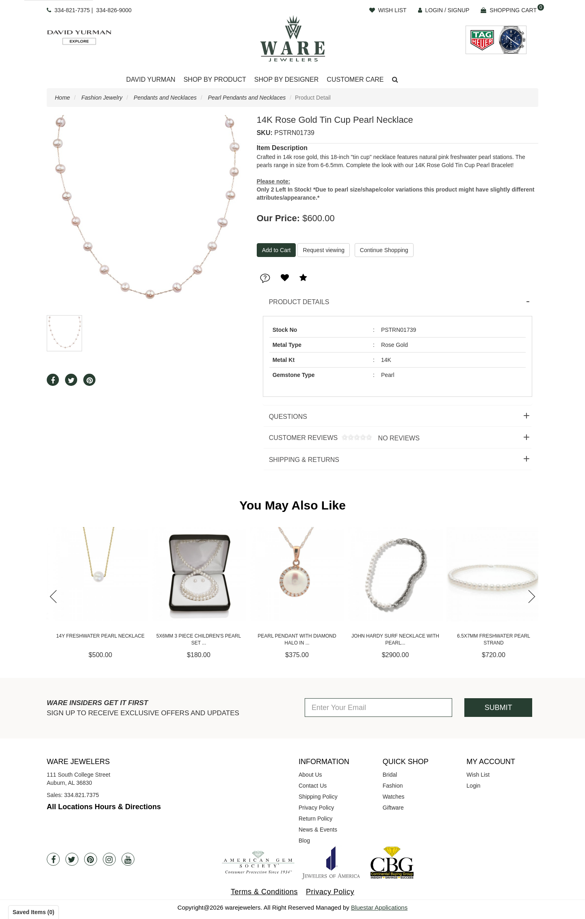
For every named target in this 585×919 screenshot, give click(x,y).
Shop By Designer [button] (286, 79)
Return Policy (315, 818)
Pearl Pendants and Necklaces (247, 97)
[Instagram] (109, 859)
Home (62, 97)
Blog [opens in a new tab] (304, 840)
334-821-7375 (72, 10)
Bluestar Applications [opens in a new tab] (379, 907)
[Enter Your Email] (378, 707)
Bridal (390, 774)
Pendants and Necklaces (165, 97)
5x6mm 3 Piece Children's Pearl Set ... (292, 639)
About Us (310, 774)
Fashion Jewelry (101, 97)
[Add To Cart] (276, 250)
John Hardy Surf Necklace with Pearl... (489, 639)
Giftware (393, 807)
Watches (394, 796)
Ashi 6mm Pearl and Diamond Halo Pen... (96, 639)
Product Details (299, 301)
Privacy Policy (316, 807)
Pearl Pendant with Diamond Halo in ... (390, 639)
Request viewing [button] (323, 250)
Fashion (393, 785)
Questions (288, 416)
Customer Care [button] (355, 79)
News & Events (318, 829)
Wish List (478, 774)
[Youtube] (127, 859)
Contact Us (313, 785)
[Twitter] (71, 859)
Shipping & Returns (304, 459)
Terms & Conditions (264, 892)
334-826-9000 (114, 10)
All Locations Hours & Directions (104, 807)
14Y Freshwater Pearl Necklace (194, 636)
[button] (395, 80)
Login (473, 785)
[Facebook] (53, 859)
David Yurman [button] (150, 79)
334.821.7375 (81, 795)
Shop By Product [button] (215, 79)
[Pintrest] (90, 859)
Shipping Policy (318, 796)
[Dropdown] (150, 80)
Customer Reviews (341, 438)
